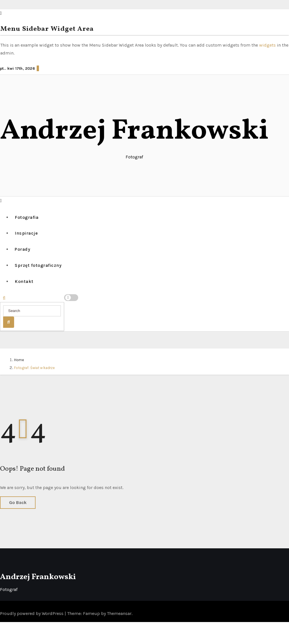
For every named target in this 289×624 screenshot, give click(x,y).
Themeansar (119, 615)
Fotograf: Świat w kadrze (34, 370)
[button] (1, 200)
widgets (268, 45)
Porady (23, 250)
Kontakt (25, 283)
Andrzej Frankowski (134, 131)
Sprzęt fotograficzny (39, 266)
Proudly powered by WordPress (32, 615)
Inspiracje (27, 233)
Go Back (18, 504)
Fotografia (27, 217)
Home (19, 362)
